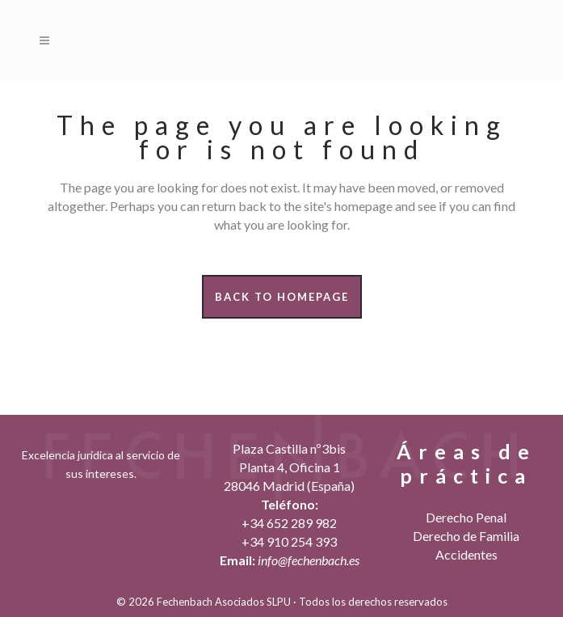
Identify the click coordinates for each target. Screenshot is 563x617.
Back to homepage (282, 296)
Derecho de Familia (466, 535)
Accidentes (466, 554)
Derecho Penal (466, 517)
